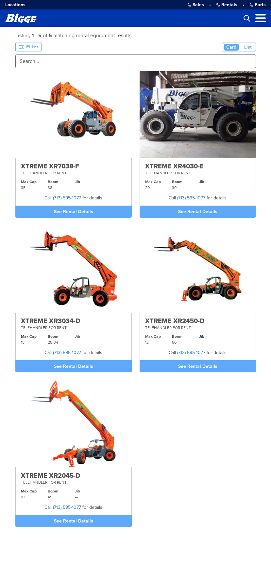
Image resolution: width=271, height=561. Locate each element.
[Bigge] (21, 18)
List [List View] (248, 47)
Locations (15, 5)
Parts (257, 5)
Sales (195, 5)
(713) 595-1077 (67, 198)
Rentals (226, 5)
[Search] (135, 61)
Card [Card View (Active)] (231, 47)
